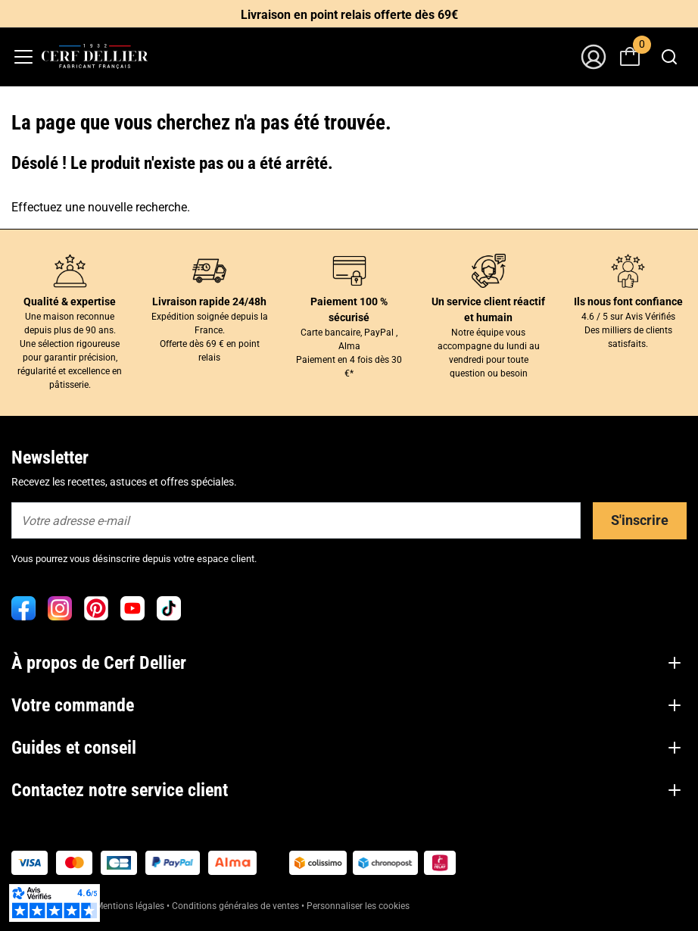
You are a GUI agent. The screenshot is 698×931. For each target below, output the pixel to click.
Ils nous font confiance (628, 301)
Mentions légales (129, 906)
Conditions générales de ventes (235, 906)
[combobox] (669, 56)
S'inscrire (639, 520)
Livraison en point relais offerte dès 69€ (349, 15)
